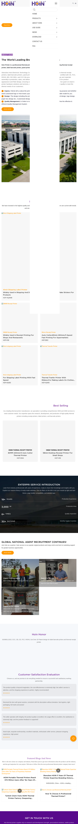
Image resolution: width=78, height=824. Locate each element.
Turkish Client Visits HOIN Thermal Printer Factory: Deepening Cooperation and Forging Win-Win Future (20, 798)
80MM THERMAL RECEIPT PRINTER (20, 450)
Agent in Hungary (48, 578)
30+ (4, 521)
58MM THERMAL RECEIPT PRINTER (57, 450)
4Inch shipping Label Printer (12, 375)
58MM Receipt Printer (10, 332)
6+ (3, 514)
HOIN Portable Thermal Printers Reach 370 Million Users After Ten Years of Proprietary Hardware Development (19, 777)
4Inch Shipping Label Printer (15, 290)
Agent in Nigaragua (11, 578)
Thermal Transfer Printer (49, 375)
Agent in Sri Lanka (11, 606)
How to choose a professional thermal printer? (58, 798)
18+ (3, 499)
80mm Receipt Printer (49, 332)
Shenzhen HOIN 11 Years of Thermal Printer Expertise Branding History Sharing (58, 777)
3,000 (5, 507)
